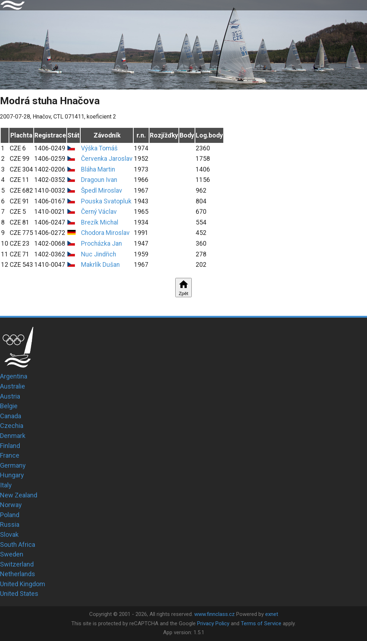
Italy (6, 485)
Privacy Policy (213, 623)
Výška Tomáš (99, 148)
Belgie (9, 406)
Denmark (12, 435)
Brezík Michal (99, 222)
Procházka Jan (101, 243)
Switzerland (17, 564)
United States (19, 593)
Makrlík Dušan (100, 264)
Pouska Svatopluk (106, 201)
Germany (13, 465)
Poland (9, 515)
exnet (271, 614)
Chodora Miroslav (105, 232)
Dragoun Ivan (99, 179)
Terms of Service (261, 623)
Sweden (11, 554)
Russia (9, 524)
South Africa (17, 544)
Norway (11, 505)
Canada (10, 416)
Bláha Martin (98, 169)
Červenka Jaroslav (107, 158)
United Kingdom (22, 584)
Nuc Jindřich (98, 254)
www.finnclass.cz (214, 614)
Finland (10, 445)
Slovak (9, 534)
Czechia (11, 425)
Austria (10, 396)
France (9, 455)
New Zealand (18, 495)
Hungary (12, 475)
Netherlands (17, 574)
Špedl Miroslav (101, 190)
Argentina (13, 376)
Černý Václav (99, 211)
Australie (12, 386)
